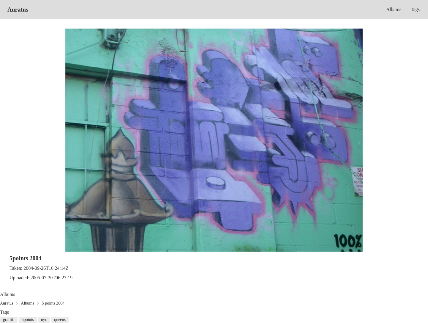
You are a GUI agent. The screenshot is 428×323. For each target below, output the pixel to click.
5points (28, 319)
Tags (415, 9)
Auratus (17, 9)
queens (60, 319)
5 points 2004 (53, 303)
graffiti (9, 319)
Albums (393, 9)
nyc (44, 319)
